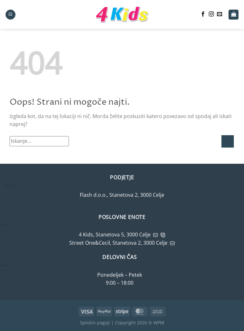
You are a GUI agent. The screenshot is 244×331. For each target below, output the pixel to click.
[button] (10, 15)
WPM (158, 323)
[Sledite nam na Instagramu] (211, 14)
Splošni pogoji (95, 323)
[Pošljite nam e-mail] (219, 14)
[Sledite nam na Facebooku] (203, 14)
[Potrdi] (227, 141)
